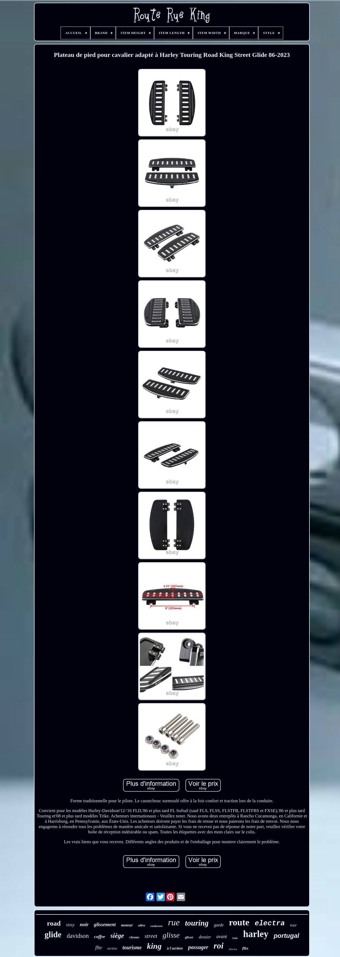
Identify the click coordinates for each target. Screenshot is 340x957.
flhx (245, 948)
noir (84, 924)
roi (218, 945)
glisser (189, 937)
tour (293, 925)
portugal (286, 935)
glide (53, 934)
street (150, 936)
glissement (105, 924)
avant (221, 936)
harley (255, 934)
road (54, 923)
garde (219, 925)
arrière (112, 948)
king (154, 946)
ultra (141, 925)
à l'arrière (175, 948)
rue (174, 922)
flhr (98, 947)
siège (117, 935)
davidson (78, 936)
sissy (70, 924)
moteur (127, 925)
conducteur (156, 926)
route (239, 922)
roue (235, 937)
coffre (99, 936)
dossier (205, 937)
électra (233, 949)
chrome (134, 937)
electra (270, 923)
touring (197, 923)
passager (198, 947)
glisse (171, 935)
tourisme (132, 947)
